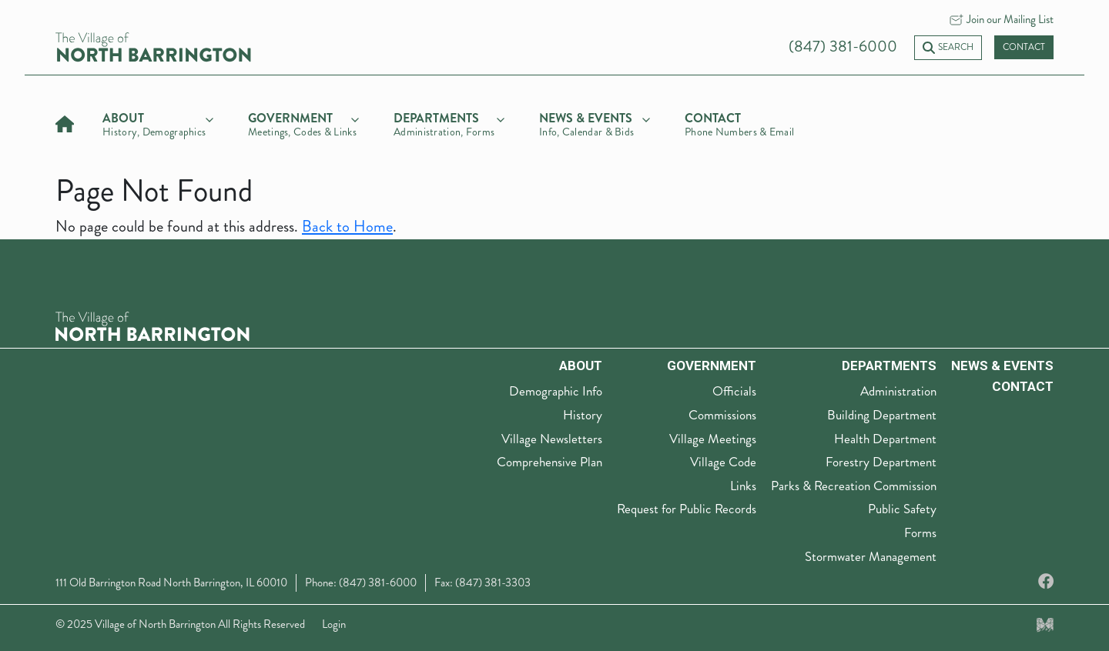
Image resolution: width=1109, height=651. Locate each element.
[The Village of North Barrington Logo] (152, 324)
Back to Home (347, 226)
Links (743, 485)
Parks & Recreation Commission (853, 485)
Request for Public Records (686, 508)
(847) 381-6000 (843, 46)
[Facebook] (1046, 582)
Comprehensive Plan (549, 461)
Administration (898, 391)
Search (948, 47)
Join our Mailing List (1010, 19)
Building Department (881, 415)
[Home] (64, 122)
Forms (920, 532)
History (582, 415)
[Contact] (740, 122)
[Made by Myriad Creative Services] (1045, 624)
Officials (734, 391)
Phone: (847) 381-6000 (361, 582)
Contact (1024, 47)
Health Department (885, 438)
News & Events (1002, 365)
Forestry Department (881, 461)
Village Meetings (712, 438)
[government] (303, 122)
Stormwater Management (870, 556)
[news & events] (594, 122)
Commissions (722, 415)
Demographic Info (555, 391)
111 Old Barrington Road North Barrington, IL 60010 (171, 582)
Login (334, 624)
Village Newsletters (551, 438)
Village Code (723, 461)
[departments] (449, 122)
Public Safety (902, 508)
